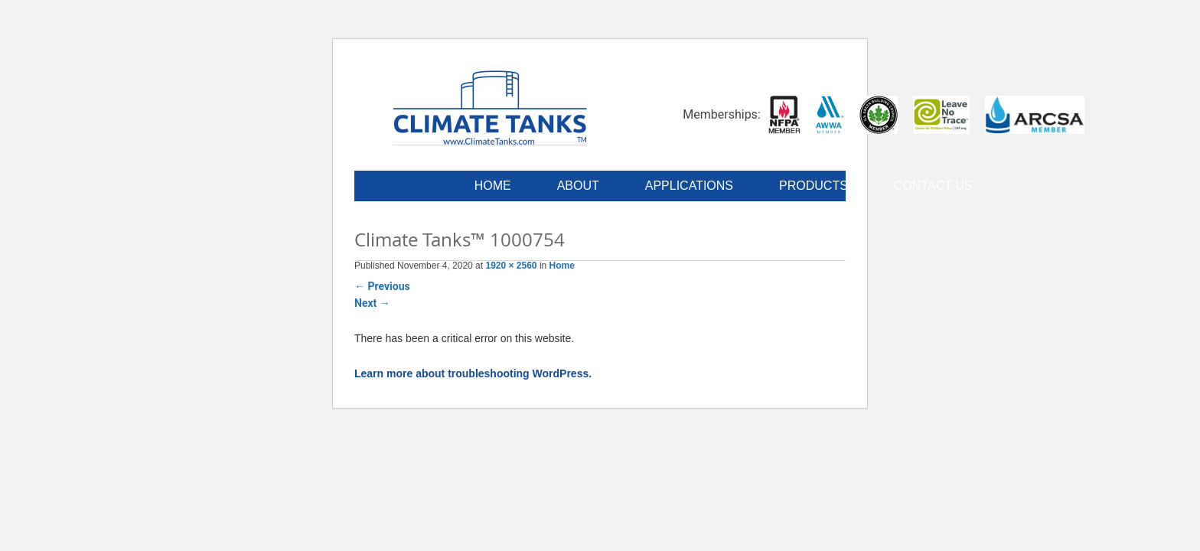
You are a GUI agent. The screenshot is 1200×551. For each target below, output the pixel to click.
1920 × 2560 (510, 265)
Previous (382, 286)
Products (813, 185)
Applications (689, 185)
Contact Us (933, 185)
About (578, 185)
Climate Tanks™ (490, 107)
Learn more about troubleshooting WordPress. (473, 373)
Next (372, 303)
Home (492, 185)
